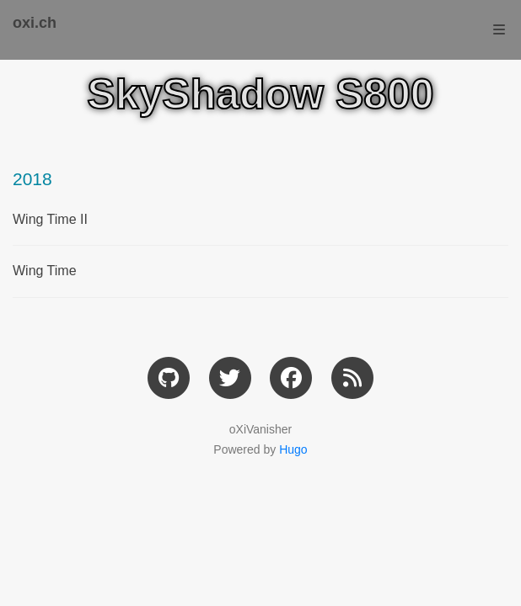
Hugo (293, 449)
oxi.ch (34, 22)
